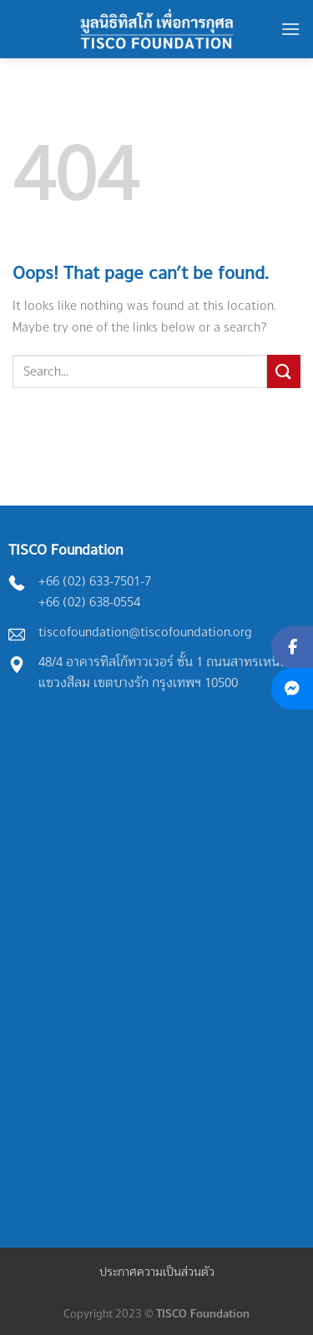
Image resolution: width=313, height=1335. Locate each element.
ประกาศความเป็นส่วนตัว (157, 1271)
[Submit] (283, 371)
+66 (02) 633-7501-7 (94, 580)
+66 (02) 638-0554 (89, 601)
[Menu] (290, 28)
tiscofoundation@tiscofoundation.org (145, 631)
